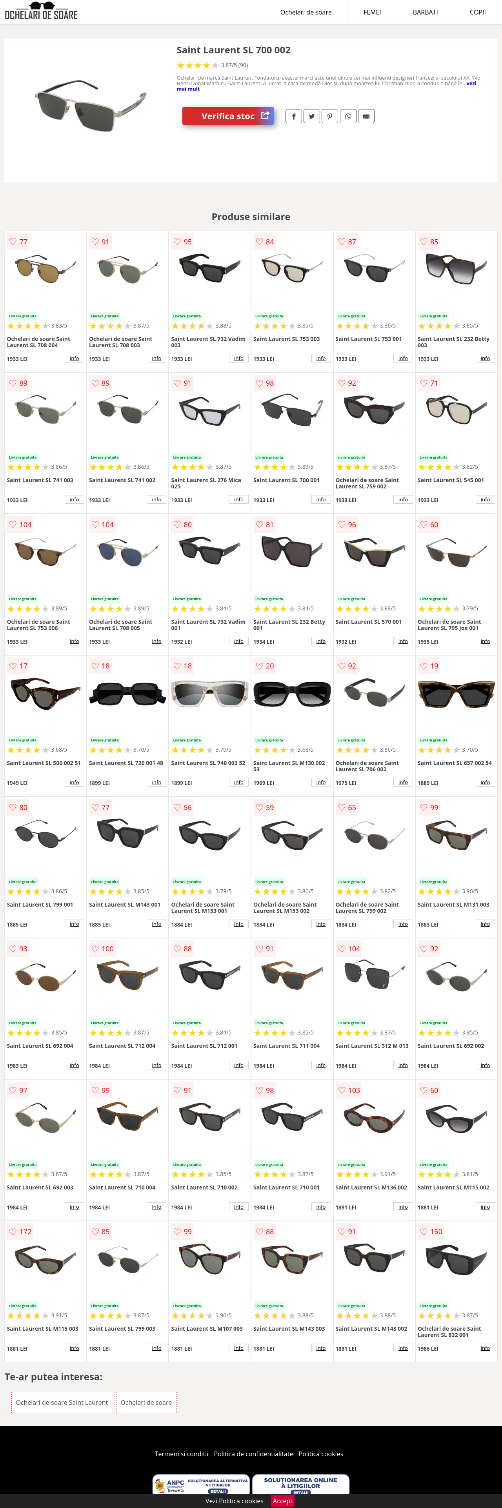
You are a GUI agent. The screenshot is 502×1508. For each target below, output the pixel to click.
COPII (478, 12)
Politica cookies (321, 1454)
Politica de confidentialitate (253, 1454)
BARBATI (425, 12)
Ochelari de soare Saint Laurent (62, 1402)
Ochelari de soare (306, 12)
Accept (283, 1501)
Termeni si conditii (182, 1454)
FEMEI (372, 12)
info (74, 358)
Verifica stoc (238, 116)
